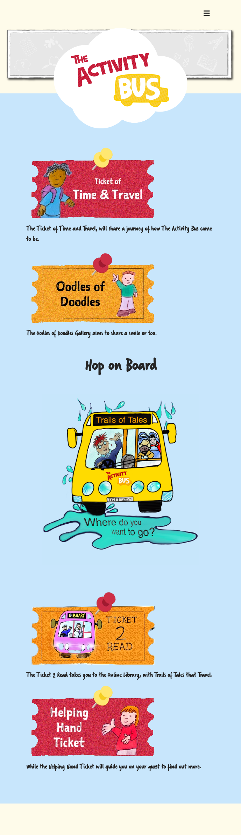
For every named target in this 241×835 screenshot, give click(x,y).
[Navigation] (207, 14)
